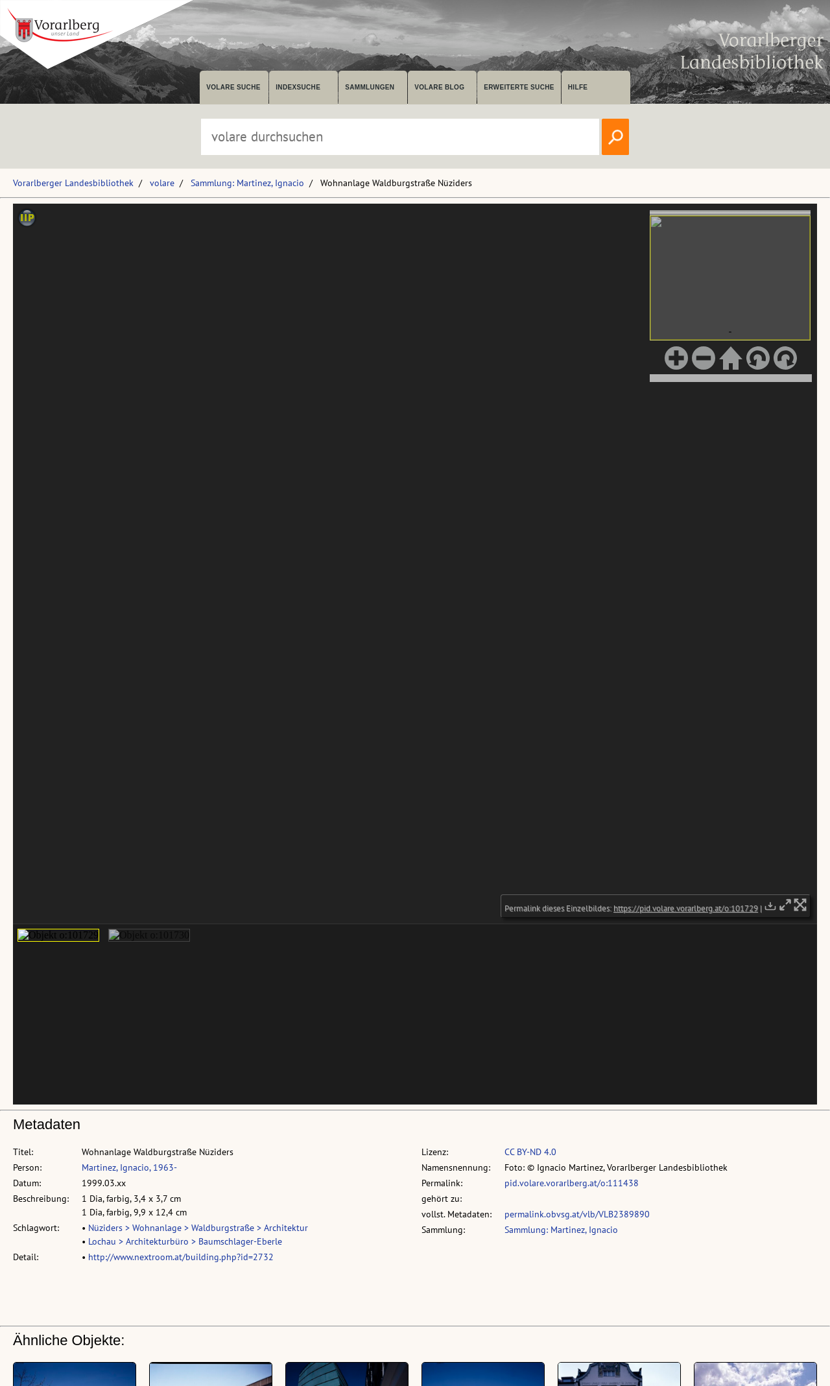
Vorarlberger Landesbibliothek (73, 183)
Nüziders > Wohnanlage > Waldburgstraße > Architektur (198, 1228)
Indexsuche (298, 87)
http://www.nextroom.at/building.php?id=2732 (181, 1257)
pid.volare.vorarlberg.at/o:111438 (571, 1183)
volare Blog (439, 87)
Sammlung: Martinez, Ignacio (247, 183)
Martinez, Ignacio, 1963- (129, 1167)
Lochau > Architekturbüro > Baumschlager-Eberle (185, 1241)
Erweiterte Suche (519, 87)
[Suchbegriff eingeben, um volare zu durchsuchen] (400, 137)
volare (162, 183)
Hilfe (578, 87)
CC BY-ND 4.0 (530, 1152)
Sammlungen (369, 87)
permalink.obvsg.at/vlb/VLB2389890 (577, 1214)
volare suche (233, 87)
